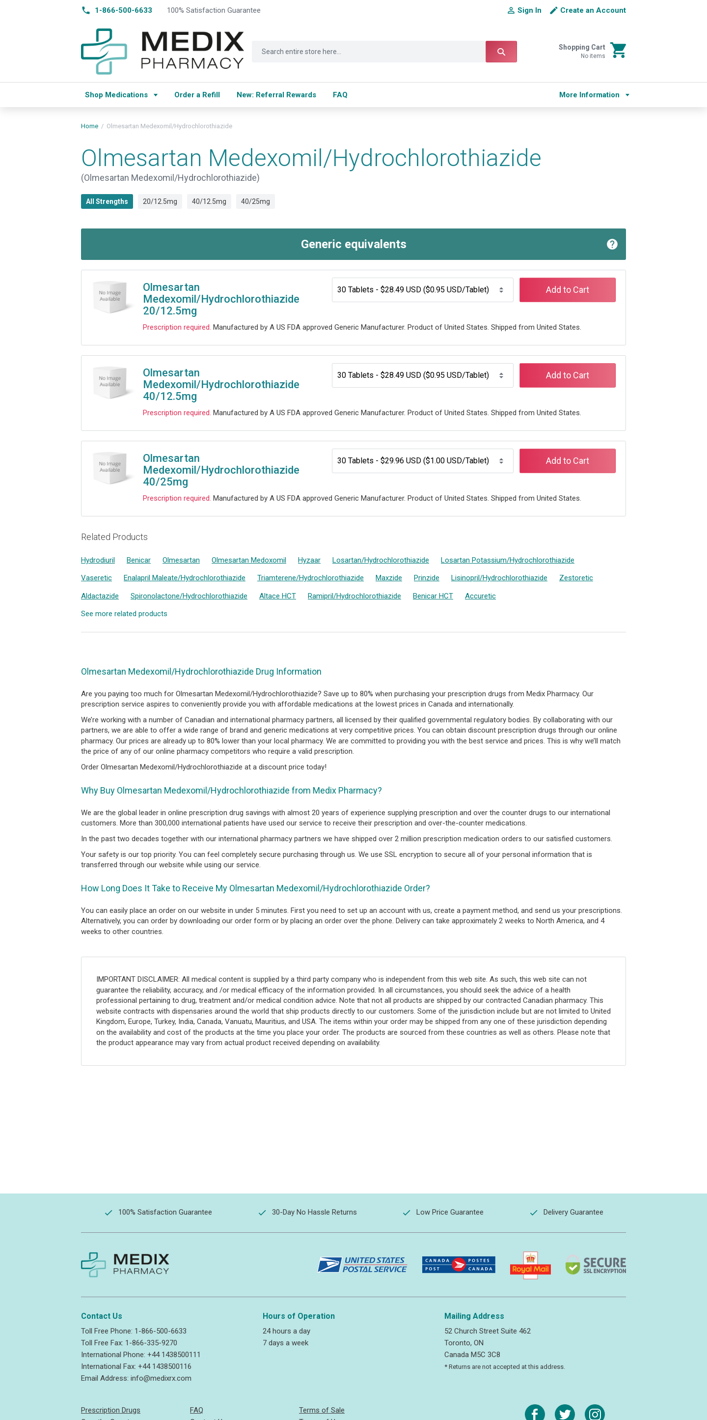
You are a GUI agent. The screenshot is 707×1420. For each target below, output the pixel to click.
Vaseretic (96, 577)
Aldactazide (100, 596)
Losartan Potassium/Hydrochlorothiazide (507, 560)
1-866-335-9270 (151, 1342)
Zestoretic (576, 577)
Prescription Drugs (110, 1410)
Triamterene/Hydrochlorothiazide (310, 577)
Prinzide (426, 577)
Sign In (529, 10)
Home (89, 126)
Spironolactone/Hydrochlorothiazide (189, 596)
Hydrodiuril (98, 560)
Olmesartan (181, 560)
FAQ (196, 1410)
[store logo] (163, 51)
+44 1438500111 (174, 1354)
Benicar (139, 560)
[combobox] (384, 51)
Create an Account (593, 10)
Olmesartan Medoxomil (249, 560)
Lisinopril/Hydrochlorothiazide (499, 577)
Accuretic (480, 596)
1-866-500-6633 (161, 1331)
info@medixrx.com (161, 1378)
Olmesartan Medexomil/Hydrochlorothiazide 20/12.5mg (221, 299)
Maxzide (389, 577)
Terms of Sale (322, 1410)
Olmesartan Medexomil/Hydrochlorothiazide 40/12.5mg (221, 384)
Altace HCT (277, 596)
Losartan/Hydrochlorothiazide (380, 560)
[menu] (313, 95)
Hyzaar (309, 560)
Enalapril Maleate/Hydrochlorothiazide (184, 577)
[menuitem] (121, 95)
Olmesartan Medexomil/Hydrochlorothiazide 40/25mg (221, 470)
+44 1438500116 (164, 1366)
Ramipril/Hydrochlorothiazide (354, 596)
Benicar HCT (433, 596)
